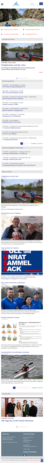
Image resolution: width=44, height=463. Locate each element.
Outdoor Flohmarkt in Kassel (10, 317)
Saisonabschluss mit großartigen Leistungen (15, 352)
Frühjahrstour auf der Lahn (9, 176)
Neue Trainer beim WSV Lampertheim (13, 283)
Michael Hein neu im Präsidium (11, 213)
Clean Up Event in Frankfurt (10, 248)
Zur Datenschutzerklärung (33, 460)
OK (42, 460)
